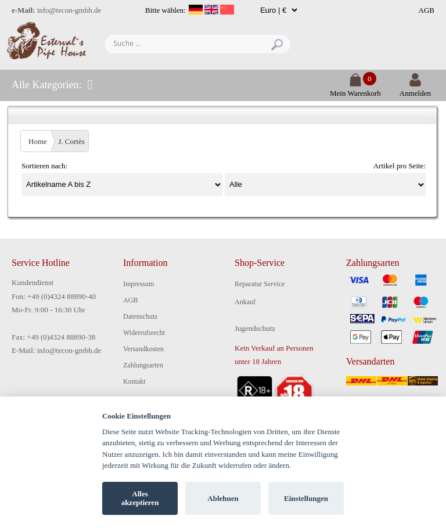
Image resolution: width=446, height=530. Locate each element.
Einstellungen (306, 498)
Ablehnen (222, 498)
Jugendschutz (255, 328)
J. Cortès (71, 141)
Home (37, 141)
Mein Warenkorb (355, 89)
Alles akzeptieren (140, 498)
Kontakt (134, 381)
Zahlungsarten (143, 365)
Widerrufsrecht (144, 333)
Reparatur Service (260, 284)
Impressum (138, 284)
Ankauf (245, 302)
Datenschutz (140, 316)
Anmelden (415, 89)
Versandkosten (143, 349)
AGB (426, 10)
